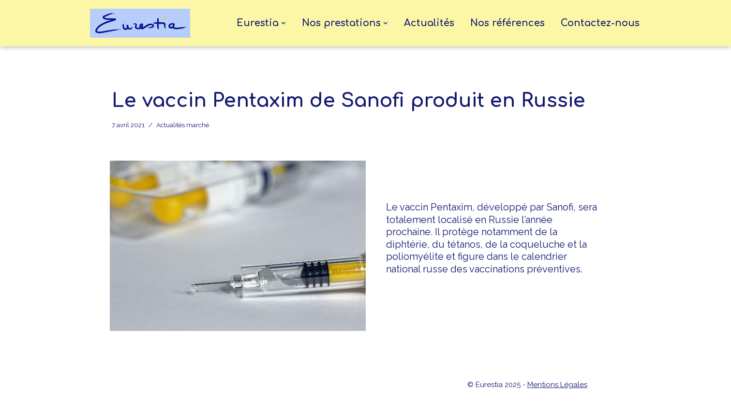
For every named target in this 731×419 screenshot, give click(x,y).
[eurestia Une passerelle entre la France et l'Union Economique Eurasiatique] (142, 23)
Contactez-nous (600, 23)
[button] (283, 23)
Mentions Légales (557, 384)
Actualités (429, 23)
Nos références (507, 23)
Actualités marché (182, 125)
